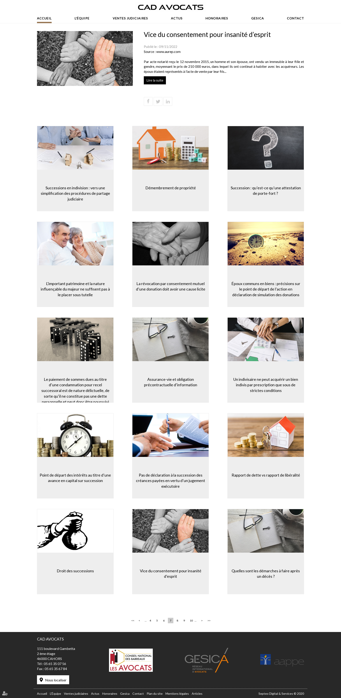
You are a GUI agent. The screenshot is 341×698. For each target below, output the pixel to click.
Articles (197, 693)
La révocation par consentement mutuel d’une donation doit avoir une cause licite (170, 286)
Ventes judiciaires (130, 18)
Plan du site (155, 693)
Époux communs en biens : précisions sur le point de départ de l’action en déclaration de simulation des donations (265, 289)
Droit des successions (75, 570)
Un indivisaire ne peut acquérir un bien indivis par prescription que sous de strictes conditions (265, 385)
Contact (295, 18)
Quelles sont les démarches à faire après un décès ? (266, 573)
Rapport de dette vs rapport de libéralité (266, 475)
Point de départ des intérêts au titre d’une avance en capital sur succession (75, 478)
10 (191, 620)
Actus (177, 18)
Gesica (257, 18)
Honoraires (217, 18)
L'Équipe (82, 18)
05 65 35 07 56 (55, 663)
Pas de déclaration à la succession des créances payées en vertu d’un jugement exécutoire (170, 481)
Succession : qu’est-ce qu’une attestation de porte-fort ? (266, 190)
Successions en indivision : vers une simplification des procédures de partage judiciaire (75, 193)
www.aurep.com (168, 51)
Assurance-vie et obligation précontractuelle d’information (170, 382)
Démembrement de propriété (170, 187)
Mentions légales (177, 693)
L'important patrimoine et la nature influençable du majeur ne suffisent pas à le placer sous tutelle (75, 289)
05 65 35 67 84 (56, 669)
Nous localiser (56, 680)
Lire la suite (154, 80)
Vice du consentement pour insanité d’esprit (170, 573)
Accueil (44, 18)
